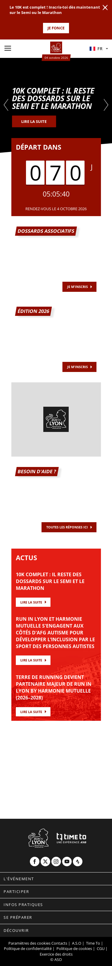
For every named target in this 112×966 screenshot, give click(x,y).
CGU (101, 948)
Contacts (59, 943)
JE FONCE (56, 28)
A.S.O (76, 943)
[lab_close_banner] (105, 7)
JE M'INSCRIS (77, 367)
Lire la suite (31, 602)
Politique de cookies (74, 948)
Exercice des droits (56, 954)
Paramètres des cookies (29, 943)
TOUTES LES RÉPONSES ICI (67, 527)
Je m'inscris (77, 286)
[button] (98, 48)
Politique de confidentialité (28, 948)
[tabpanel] (56, 105)
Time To (93, 943)
